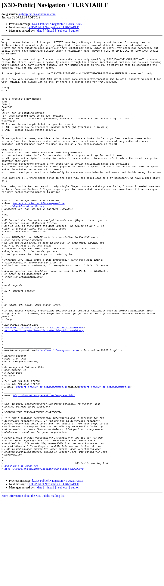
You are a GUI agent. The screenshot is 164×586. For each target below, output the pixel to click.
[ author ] (75, 30)
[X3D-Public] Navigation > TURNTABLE (58, 23)
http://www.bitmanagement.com (57, 412)
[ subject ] (63, 30)
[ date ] (40, 30)
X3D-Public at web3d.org (21, 385)
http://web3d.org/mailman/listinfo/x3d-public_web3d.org (44, 389)
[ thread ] (50, 30)
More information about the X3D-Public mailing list (33, 582)
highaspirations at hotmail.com (37, 14)
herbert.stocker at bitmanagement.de (38, 236)
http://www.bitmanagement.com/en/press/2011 (44, 467)
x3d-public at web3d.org (27, 240)
